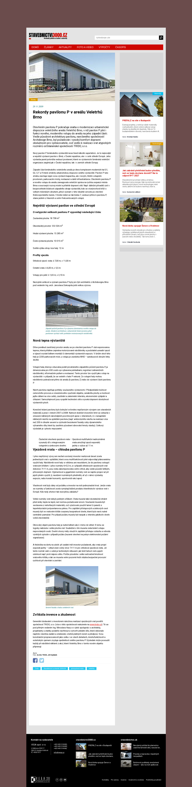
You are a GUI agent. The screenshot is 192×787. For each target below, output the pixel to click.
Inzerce (123, 780)
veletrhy (91, 668)
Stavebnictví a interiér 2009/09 (55, 668)
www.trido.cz (96, 624)
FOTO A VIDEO (85, 47)
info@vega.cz (59, 752)
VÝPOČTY (104, 47)
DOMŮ (35, 47)
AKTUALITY (65, 47)
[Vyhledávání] (127, 38)
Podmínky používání (153, 780)
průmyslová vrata (77, 668)
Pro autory (115, 780)
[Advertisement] (72, 696)
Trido (37, 668)
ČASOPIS (120, 47)
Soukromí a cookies (136, 780)
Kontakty (105, 780)
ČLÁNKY (49, 47)
